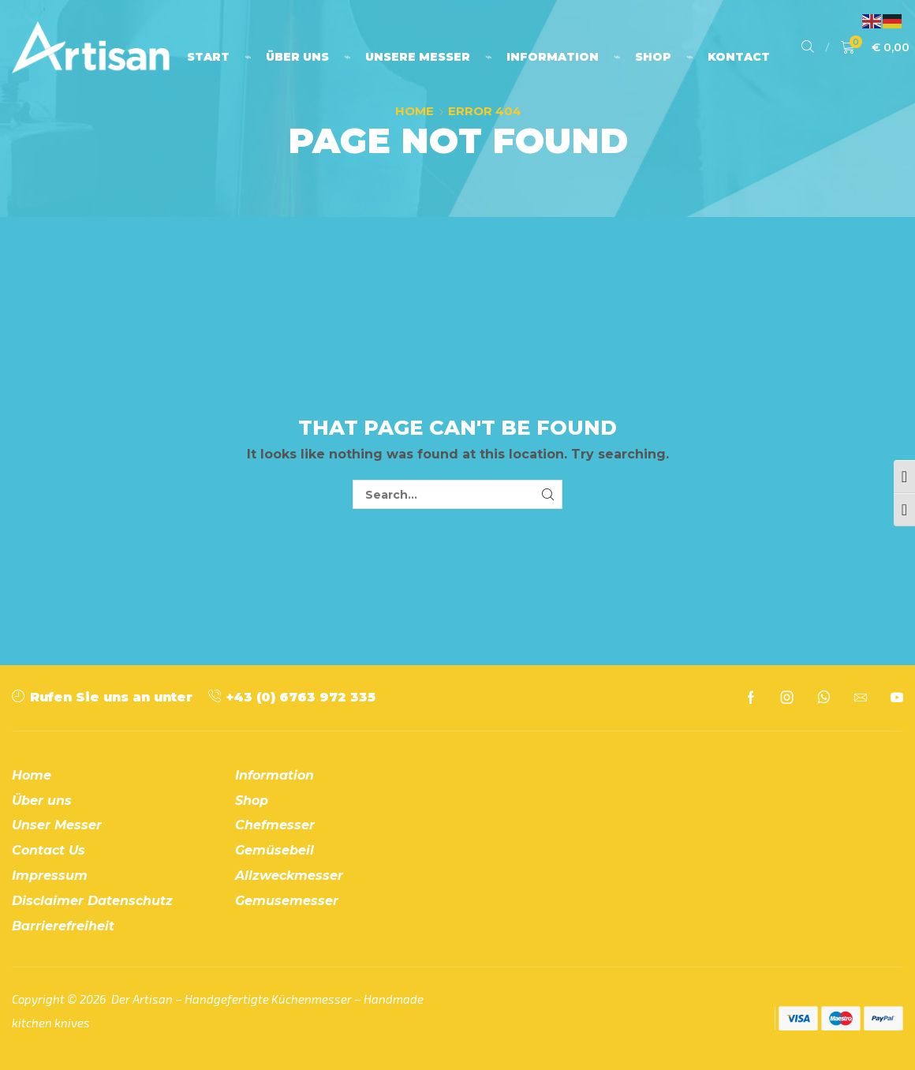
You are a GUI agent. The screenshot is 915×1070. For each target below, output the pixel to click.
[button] (807, 47)
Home (414, 110)
